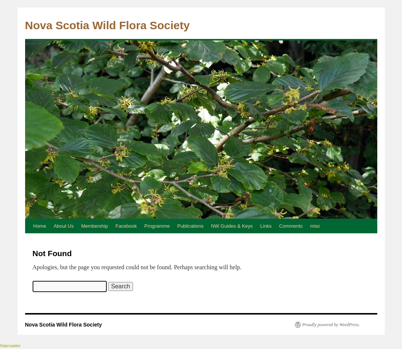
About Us (63, 226)
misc (315, 226)
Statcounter (10, 345)
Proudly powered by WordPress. (331, 324)
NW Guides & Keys (232, 226)
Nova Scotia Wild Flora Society (107, 25)
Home (39, 226)
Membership (94, 226)
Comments (291, 226)
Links (266, 226)
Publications (190, 226)
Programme (157, 226)
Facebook (126, 226)
